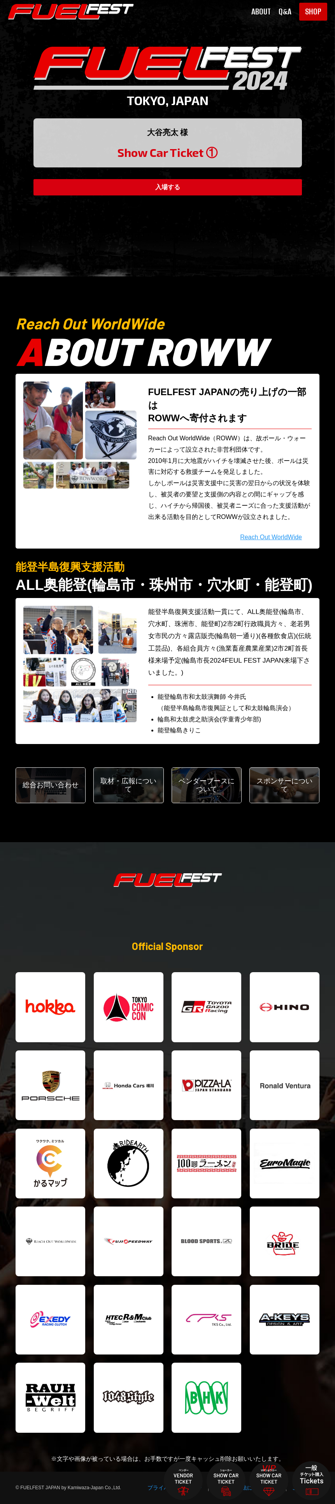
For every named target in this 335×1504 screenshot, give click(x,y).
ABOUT (261, 12)
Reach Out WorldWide (271, 537)
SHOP (313, 11)
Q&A (285, 12)
